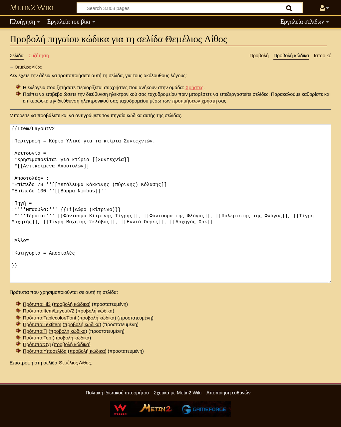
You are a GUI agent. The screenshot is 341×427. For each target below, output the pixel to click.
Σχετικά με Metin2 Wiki (177, 392)
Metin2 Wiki (32, 8)
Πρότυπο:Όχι (37, 344)
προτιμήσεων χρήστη (194, 101)
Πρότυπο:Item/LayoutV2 (48, 311)
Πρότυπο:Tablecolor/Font (49, 317)
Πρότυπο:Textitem (42, 324)
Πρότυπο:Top (37, 337)
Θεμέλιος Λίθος (28, 67)
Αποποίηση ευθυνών (228, 392)
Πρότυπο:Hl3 (37, 304)
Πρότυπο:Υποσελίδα (45, 351)
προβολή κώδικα (71, 304)
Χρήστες (194, 87)
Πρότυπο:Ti (35, 331)
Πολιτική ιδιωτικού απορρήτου (117, 392)
